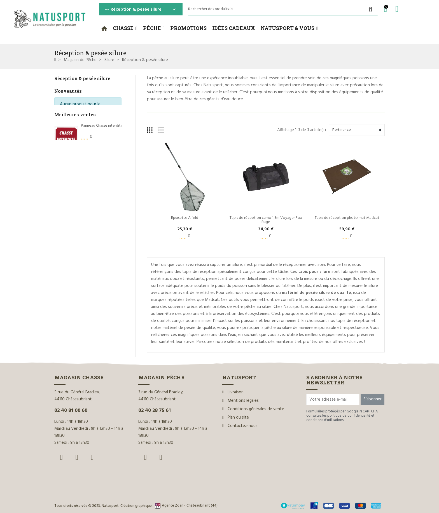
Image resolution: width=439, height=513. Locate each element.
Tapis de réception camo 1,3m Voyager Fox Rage (266, 220)
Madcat (212, 299)
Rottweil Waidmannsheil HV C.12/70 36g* (115, 176)
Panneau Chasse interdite (102, 143)
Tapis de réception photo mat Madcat (347, 218)
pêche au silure (165, 78)
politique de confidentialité (348, 416)
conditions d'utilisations (325, 420)
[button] (125, 28)
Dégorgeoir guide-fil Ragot (104, 210)
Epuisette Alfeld (184, 218)
